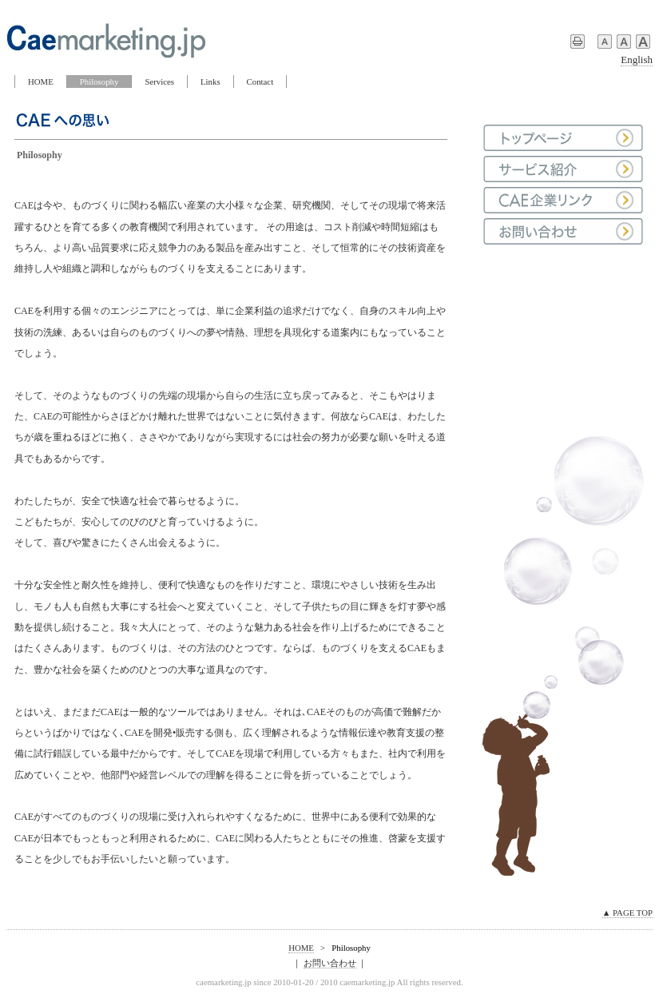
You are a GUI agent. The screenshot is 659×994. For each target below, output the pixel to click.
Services (159, 81)
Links (210, 81)
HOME (41, 81)
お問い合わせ (330, 963)
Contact (260, 81)
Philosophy (99, 81)
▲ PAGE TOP (627, 912)
